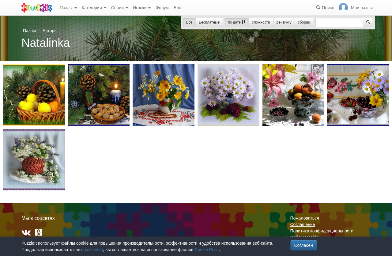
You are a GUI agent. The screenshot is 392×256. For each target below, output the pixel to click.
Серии (119, 7)
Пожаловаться (304, 218)
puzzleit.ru (93, 249)
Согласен (303, 245)
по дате (236, 22)
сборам (304, 22)
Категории (94, 7)
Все (189, 22)
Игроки (142, 7)
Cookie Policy (207, 249)
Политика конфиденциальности (322, 230)
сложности (261, 22)
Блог (178, 7)
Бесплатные (209, 22)
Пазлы (68, 7)
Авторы (50, 30)
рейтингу (284, 22)
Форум (162, 7)
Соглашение (302, 224)
